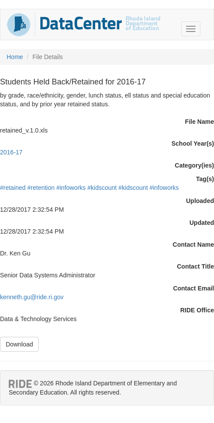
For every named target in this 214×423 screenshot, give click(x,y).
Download (19, 344)
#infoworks (71, 187)
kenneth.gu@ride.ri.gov (32, 297)
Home (15, 56)
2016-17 (11, 152)
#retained (12, 187)
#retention (40, 187)
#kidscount (102, 187)
